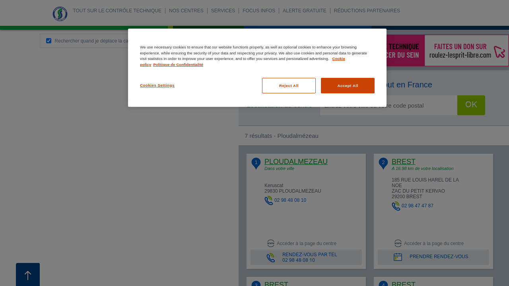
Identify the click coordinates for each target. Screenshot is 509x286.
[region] (257, 68)
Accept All (347, 85)
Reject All (289, 85)
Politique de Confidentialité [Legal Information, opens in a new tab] (178, 64)
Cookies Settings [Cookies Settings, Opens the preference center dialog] (157, 85)
